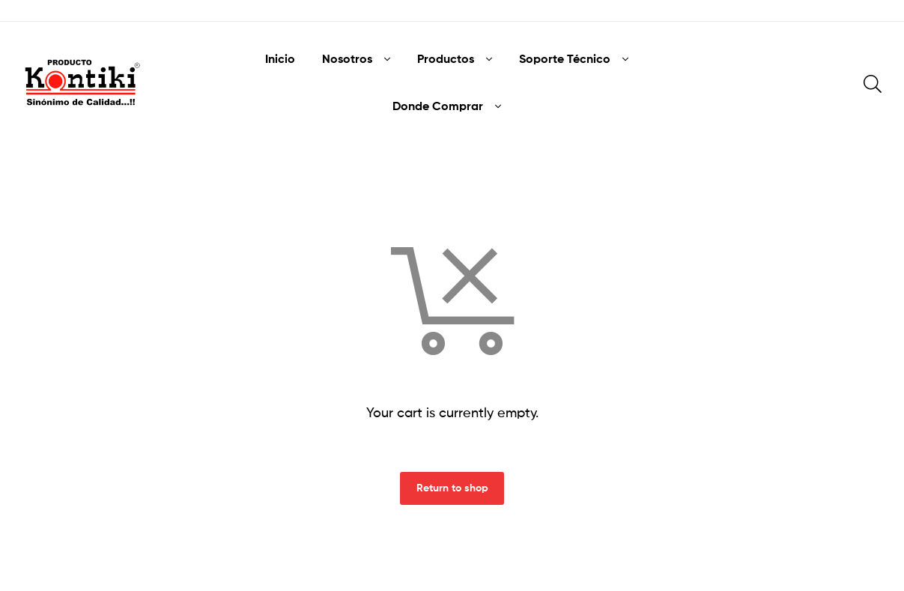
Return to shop (452, 487)
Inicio (280, 58)
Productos (445, 58)
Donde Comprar (437, 105)
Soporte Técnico (564, 58)
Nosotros (347, 58)
